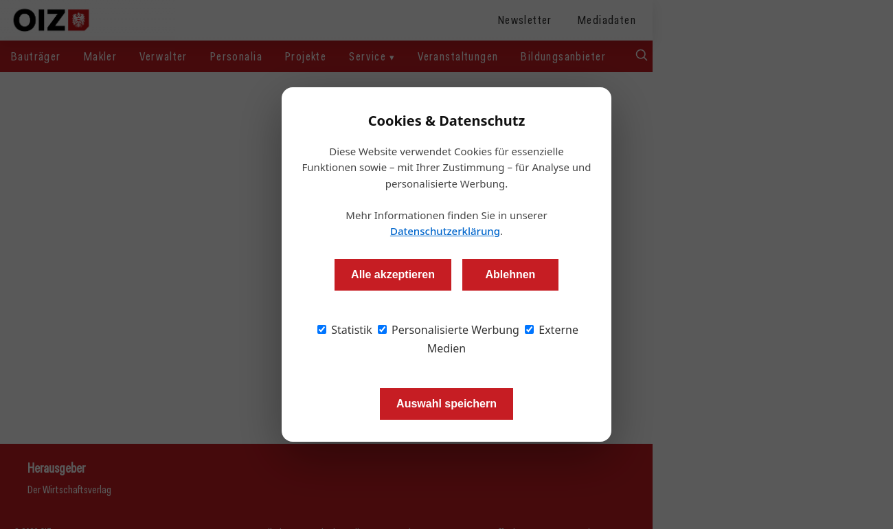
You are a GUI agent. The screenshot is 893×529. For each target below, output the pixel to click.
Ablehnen (510, 274)
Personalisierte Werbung (448, 329)
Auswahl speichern (446, 403)
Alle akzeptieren (393, 274)
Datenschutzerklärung (445, 231)
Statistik (344, 329)
